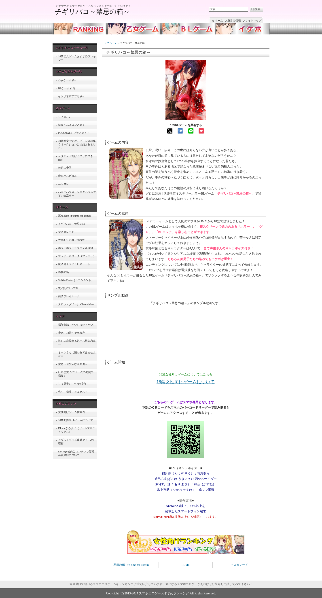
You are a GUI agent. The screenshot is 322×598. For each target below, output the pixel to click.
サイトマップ (253, 20)
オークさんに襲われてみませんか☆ (77, 354)
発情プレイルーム (69, 296)
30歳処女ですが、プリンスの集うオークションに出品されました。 (77, 144)
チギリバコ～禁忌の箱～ (73, 223)
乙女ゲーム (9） (67, 80)
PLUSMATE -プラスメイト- (74, 132)
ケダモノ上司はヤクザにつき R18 (75, 158)
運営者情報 (234, 20)
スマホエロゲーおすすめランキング (164, 593)
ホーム (219, 20)
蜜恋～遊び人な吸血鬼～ (73, 364)
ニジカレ (63, 183)
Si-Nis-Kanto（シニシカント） (76, 280)
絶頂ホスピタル (67, 175)
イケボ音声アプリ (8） (71, 96)
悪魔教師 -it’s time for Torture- (131, 564)
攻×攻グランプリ (68, 288)
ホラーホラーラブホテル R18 (75, 248)
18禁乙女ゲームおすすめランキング (77, 58)
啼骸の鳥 (63, 272)
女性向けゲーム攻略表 (71, 412)
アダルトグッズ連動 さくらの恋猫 (76, 441)
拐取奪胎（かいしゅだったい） (77, 324)
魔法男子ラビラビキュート (74, 264)
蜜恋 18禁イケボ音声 (71, 332)
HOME (185, 564)
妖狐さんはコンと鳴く (71, 124)
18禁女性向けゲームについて (186, 381)
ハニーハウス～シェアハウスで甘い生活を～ (77, 193)
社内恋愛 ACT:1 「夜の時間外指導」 (76, 374)
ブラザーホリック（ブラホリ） (77, 256)
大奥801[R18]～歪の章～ (72, 240)
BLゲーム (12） (67, 88)
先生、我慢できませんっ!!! (74, 391)
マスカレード (239, 564)
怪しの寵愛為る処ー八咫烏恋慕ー (77, 342)
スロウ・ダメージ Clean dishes (76, 304)
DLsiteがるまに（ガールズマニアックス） (76, 430)
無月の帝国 (65, 167)
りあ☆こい (65, 116)
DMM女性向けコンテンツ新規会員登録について (76, 453)
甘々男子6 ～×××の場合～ (73, 383)
